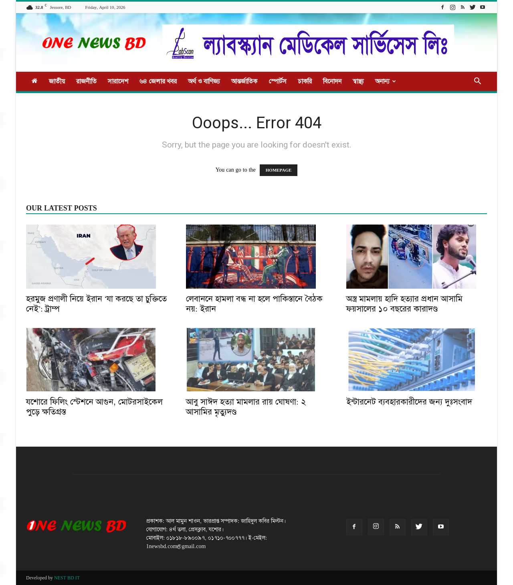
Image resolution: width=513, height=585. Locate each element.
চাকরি (305, 81)
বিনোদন (332, 81)
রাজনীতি (86, 81)
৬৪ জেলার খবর (158, 81)
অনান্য (385, 81)
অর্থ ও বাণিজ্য (204, 81)
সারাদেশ (118, 81)
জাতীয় (57, 81)
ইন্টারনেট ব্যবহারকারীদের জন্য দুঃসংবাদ (409, 402)
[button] (477, 82)
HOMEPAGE (279, 170)
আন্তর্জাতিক (244, 81)
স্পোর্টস (278, 81)
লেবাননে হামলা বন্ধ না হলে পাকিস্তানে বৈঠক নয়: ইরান (254, 304)
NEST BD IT (67, 578)
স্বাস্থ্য (358, 81)
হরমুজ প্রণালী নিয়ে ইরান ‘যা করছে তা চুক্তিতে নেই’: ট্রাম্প (96, 304)
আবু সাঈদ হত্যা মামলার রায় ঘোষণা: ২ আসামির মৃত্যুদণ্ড (246, 407)
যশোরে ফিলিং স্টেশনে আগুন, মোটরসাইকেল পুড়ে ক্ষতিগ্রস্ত (94, 407)
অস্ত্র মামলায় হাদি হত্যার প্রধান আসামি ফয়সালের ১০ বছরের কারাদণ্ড (404, 304)
